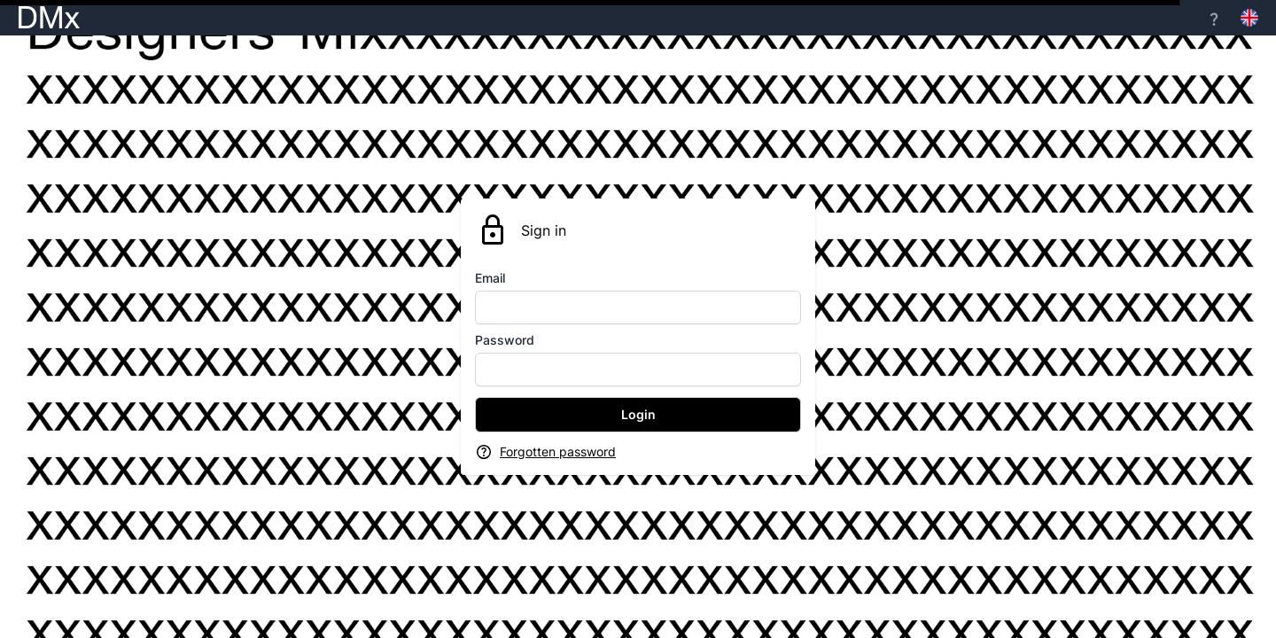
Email (490, 277)
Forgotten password (558, 451)
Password (504, 339)
